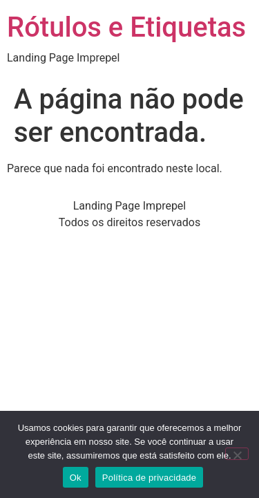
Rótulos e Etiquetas (126, 27)
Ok (75, 477)
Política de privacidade (149, 477)
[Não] (237, 454)
